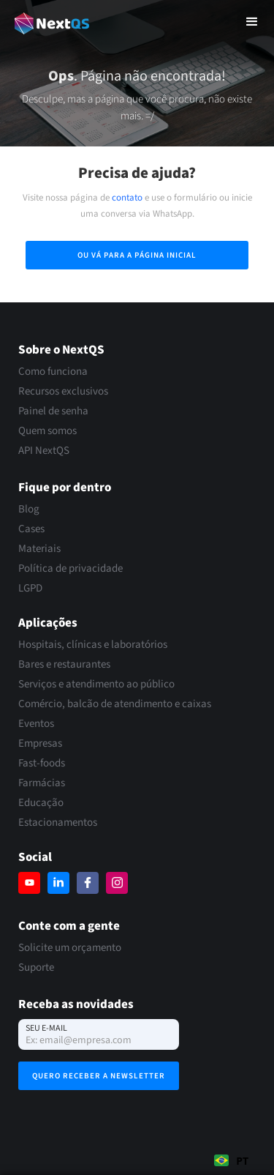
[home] (48, 21)
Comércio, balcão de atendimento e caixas (114, 704)
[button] (252, 22)
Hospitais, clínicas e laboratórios (92, 645)
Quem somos (47, 431)
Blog (28, 509)
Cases (31, 529)
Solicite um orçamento (69, 948)
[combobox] (231, 1160)
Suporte (36, 967)
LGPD (30, 588)
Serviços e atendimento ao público (96, 684)
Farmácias (41, 783)
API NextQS (43, 451)
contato (127, 197)
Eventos (36, 724)
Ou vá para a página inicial (137, 255)
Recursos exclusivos (63, 391)
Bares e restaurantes (64, 664)
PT (231, 1161)
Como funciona (53, 372)
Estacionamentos (57, 823)
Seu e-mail (46, 1028)
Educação (41, 803)
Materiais (39, 549)
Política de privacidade (70, 569)
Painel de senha (53, 411)
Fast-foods (41, 763)
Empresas (40, 743)
